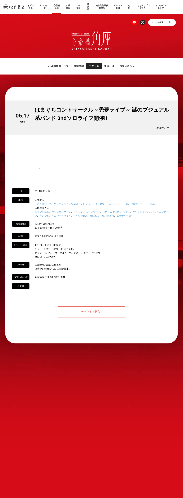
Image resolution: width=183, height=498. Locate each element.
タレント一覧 (44, 6)
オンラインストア (161, 6)
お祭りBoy (81, 215)
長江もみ (94, 215)
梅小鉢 (126, 212)
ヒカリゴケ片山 (114, 204)
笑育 (129, 6)
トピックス (31, 6)
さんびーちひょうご (62, 215)
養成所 (88, 7)
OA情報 (78, 6)
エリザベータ (123, 215)
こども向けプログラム (142, 6)
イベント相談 (118, 6)
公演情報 (68, 6)
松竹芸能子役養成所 (102, 6)
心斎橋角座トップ (51, 66)
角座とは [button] (113, 66)
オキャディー (139, 212)
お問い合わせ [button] (135, 66)
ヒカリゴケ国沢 (111, 212)
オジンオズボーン (61, 212)
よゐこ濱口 (41, 204)
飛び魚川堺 (108, 215)
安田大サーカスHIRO (92, 204)
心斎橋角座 (57, 6)
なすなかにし (42, 212)
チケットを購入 (91, 311)
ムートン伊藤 (147, 204)
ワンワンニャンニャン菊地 (63, 204)
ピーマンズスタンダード (86, 212)
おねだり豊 (132, 204)
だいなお (44, 215)
